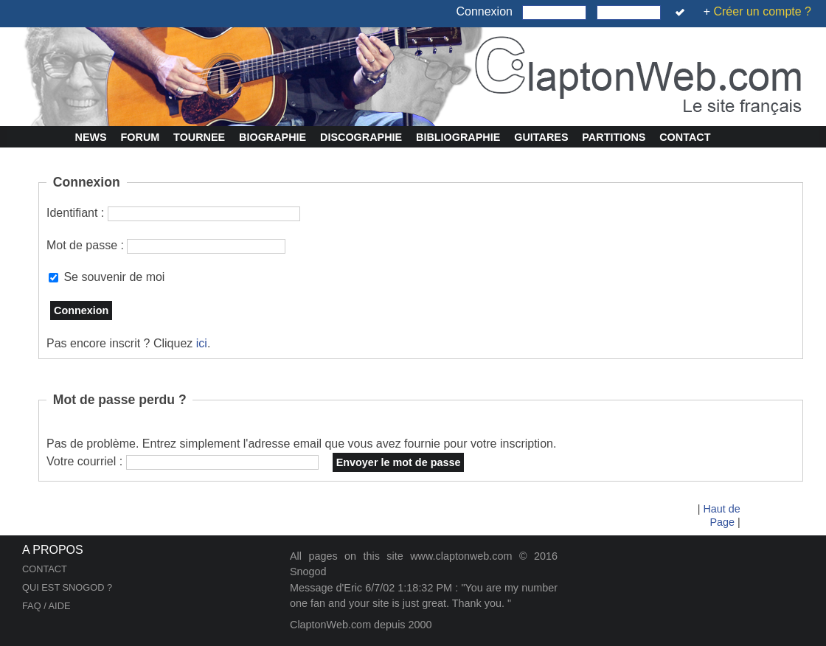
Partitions (613, 137)
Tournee (199, 137)
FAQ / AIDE (46, 605)
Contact (684, 137)
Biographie (272, 137)
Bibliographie (458, 137)
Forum (140, 137)
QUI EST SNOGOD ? (67, 587)
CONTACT (44, 568)
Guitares (541, 137)
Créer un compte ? (762, 11)
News (91, 137)
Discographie (361, 137)
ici (201, 343)
